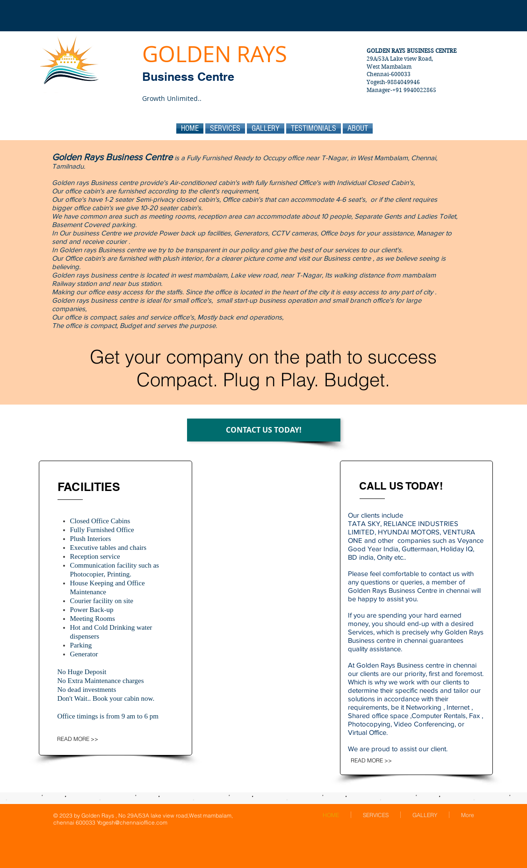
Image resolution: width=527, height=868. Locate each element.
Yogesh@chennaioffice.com (132, 822)
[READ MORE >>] (84, 739)
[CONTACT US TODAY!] (263, 430)
